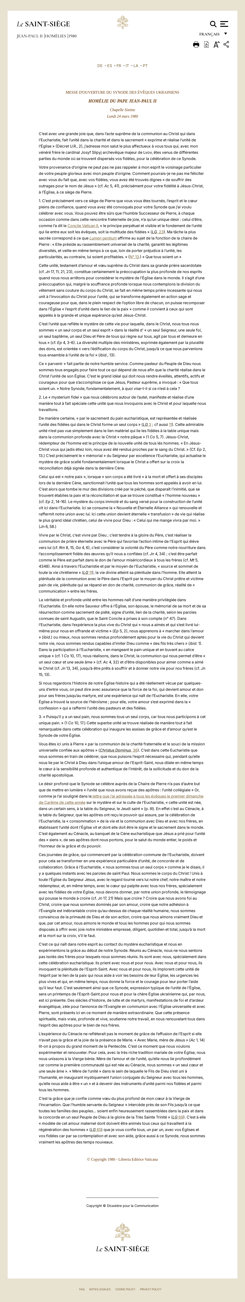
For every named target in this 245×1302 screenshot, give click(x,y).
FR (119, 65)
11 (170, 424)
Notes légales (100, 1289)
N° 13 (134, 256)
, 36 (119, 750)
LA (136, 65)
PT (145, 65)
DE (100, 65)
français (210, 35)
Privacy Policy (150, 1289)
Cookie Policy (125, 1289)
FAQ (81, 1289)
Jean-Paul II (30, 36)
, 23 (158, 231)
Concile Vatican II (82, 225)
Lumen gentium (103, 238)
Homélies (56, 36)
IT (127, 65)
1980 (72, 36)
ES (109, 65)
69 (178, 1117)
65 (96, 1129)
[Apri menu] (223, 24)
